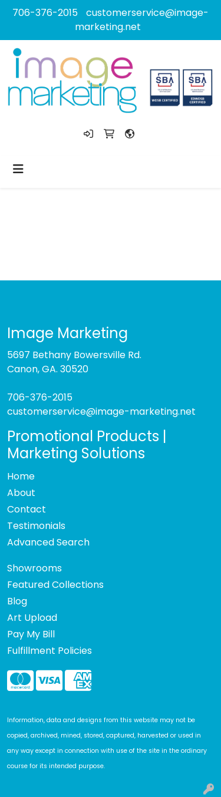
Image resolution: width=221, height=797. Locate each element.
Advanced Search (48, 542)
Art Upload (32, 617)
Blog (17, 601)
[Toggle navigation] (18, 169)
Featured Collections (55, 584)
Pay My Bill (31, 634)
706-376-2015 (45, 12)
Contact (26, 509)
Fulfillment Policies (49, 650)
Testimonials (36, 526)
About (21, 493)
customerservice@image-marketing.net (101, 411)
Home (21, 476)
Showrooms (34, 568)
